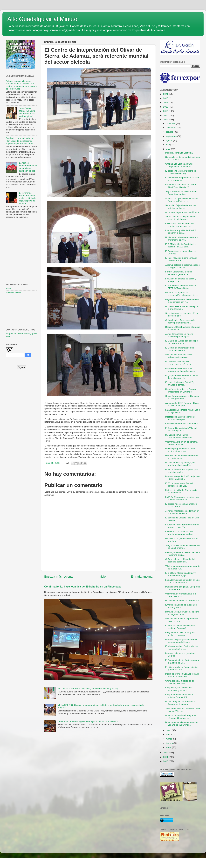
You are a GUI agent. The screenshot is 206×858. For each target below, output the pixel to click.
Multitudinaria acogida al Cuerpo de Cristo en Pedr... (182, 588)
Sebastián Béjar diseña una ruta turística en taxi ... (181, 206)
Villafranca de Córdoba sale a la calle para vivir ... (180, 595)
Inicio (102, 576)
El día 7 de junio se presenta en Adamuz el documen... (180, 702)
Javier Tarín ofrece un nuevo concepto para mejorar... (179, 335)
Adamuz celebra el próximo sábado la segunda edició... (182, 266)
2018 (166, 98)
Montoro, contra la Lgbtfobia (179, 153)
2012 (166, 752)
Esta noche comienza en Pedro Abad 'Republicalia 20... (180, 185)
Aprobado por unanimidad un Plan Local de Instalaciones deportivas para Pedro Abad (20, 141)
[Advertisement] (21, 237)
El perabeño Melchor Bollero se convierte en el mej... (180, 172)
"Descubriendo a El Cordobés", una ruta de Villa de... (182, 709)
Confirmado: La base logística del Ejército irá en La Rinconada (82, 586)
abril (168, 734)
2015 (166, 111)
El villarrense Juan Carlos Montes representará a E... (181, 647)
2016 (166, 107)
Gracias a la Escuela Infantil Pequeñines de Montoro (178, 165)
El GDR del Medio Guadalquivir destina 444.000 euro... (180, 245)
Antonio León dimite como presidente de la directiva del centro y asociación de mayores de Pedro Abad (21, 85)
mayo (169, 730)
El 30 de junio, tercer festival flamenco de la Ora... (179, 484)
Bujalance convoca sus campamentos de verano (178, 436)
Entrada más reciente (59, 576)
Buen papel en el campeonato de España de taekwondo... (181, 723)
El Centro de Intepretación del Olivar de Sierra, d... (179, 349)
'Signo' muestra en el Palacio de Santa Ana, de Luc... (181, 192)
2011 (166, 757)
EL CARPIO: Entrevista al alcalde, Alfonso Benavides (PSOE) (88, 688)
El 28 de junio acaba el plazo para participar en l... (181, 470)
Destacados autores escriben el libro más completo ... (180, 418)
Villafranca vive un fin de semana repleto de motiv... (181, 443)
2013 (166, 119)
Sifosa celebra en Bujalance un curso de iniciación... (180, 217)
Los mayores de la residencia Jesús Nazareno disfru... (182, 553)
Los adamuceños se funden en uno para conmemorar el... (182, 581)
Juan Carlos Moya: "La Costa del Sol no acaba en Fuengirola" (27, 112)
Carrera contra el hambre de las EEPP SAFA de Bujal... (180, 286)
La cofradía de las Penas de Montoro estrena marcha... (179, 532)
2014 (166, 115)
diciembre (171, 123)
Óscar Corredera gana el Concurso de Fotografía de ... (182, 397)
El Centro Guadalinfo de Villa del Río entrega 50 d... (181, 429)
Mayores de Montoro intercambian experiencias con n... (182, 300)
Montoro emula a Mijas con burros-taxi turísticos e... (182, 456)
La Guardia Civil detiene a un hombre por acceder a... (179, 224)
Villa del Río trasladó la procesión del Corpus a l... (181, 619)
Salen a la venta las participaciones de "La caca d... (182, 158)
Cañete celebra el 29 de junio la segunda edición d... (180, 560)
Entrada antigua (141, 576)
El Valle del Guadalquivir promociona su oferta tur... (179, 362)
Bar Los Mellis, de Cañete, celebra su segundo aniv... (182, 613)
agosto (169, 140)
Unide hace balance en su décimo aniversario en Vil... (181, 238)
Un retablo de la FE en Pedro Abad (182, 600)
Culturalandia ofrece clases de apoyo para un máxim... (180, 321)
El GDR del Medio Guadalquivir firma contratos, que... (180, 574)
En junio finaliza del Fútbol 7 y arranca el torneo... (179, 383)
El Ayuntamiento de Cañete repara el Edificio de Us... (182, 661)
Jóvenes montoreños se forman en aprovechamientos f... (182, 512)
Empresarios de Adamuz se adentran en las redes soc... (180, 369)
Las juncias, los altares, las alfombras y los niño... (178, 688)
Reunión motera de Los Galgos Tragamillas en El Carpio (180, 390)
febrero (169, 743)
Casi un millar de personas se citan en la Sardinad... (182, 178)
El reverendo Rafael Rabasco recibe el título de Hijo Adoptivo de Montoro (27, 198)
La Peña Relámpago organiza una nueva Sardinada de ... (182, 498)
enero (169, 747)
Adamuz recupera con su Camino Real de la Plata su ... (181, 199)
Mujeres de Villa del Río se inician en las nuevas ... (181, 491)
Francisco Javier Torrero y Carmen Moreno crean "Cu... (182, 526)
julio (168, 144)
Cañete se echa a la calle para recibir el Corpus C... (180, 626)
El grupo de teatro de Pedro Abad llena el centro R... (181, 376)
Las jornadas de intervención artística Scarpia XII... (179, 695)
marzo (169, 739)
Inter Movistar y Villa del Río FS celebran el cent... (180, 231)
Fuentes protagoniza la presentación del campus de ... (181, 293)
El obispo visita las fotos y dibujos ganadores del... (181, 668)
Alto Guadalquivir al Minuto (42, 19)
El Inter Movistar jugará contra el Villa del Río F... (181, 259)
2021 (166, 94)
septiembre (171, 136)
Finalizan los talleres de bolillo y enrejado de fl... (180, 280)
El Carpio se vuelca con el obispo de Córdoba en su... (181, 342)
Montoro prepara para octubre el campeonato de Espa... (181, 640)
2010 (166, 761)
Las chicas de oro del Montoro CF (181, 423)
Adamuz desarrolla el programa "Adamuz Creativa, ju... (180, 716)
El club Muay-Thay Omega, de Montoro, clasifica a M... (180, 463)
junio (168, 149)
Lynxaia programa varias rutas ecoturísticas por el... (180, 449)
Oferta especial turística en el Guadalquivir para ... (179, 682)
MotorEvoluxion (13, 292)
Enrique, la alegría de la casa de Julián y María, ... (181, 606)
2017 (166, 102)
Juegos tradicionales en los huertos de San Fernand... (182, 546)
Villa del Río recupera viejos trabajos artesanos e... (178, 355)
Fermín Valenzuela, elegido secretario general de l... (178, 273)
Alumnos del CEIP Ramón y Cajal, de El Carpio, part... (182, 404)
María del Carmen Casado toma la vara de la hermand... (182, 675)
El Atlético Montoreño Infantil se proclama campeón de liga (28, 167)
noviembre (171, 127)
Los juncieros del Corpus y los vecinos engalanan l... (180, 633)
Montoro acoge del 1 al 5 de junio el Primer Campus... (182, 477)
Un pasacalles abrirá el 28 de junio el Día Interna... (182, 307)
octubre (170, 132)
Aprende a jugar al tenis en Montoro (182, 212)
